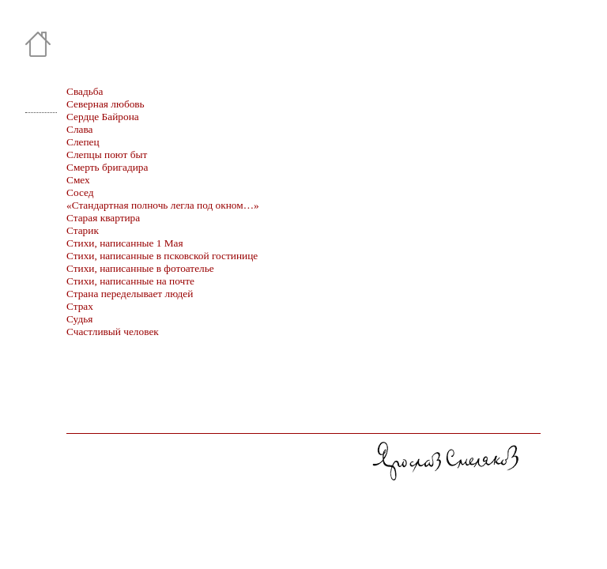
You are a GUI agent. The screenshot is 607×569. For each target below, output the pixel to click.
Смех (78, 180)
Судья (79, 319)
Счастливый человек (112, 331)
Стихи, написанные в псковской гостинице (162, 256)
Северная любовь (105, 104)
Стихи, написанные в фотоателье (140, 268)
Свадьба (84, 91)
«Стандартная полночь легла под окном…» (162, 205)
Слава (79, 129)
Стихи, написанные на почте (130, 281)
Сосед (80, 192)
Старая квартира (103, 218)
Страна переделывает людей (129, 294)
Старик (82, 230)
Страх (79, 306)
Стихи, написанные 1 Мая (124, 243)
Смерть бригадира (107, 167)
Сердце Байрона (102, 116)
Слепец (83, 142)
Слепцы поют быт (106, 154)
